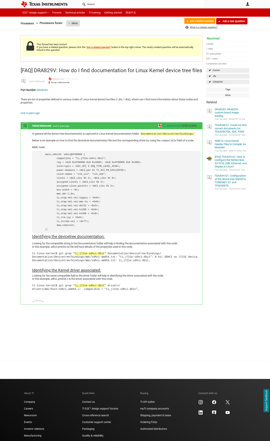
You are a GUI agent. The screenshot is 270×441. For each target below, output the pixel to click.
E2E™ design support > (34, 12)
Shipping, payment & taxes (155, 415)
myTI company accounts (154, 408)
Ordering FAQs (148, 422)
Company (29, 401)
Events (28, 422)
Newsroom (30, 415)
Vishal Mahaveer (36, 81)
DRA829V (218, 81)
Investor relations (34, 428)
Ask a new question (233, 21)
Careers (28, 408)
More (76, 23)
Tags (227, 89)
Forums (54, 12)
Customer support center (96, 422)
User (247, 4)
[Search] (142, 4)
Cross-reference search (95, 415)
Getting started (106, 12)
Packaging (88, 428)
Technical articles (71, 12)
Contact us (88, 401)
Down (42, 301)
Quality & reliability (93, 435)
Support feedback (266, 400)
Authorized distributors (153, 428)
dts (214, 76)
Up (33, 301)
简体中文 (123, 12)
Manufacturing (32, 435)
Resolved (213, 38)
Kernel (216, 70)
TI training (89, 12)
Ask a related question (200, 21)
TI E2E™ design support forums (100, 408)
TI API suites (147, 401)
